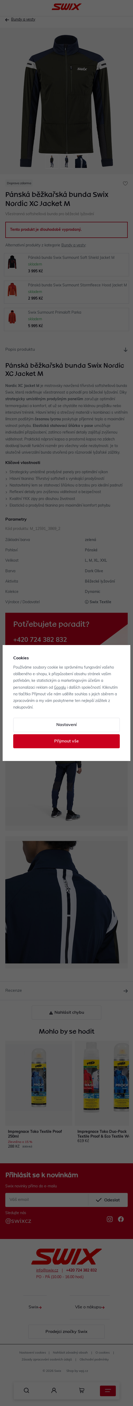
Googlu (60, 688)
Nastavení (66, 725)
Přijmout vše (66, 741)
